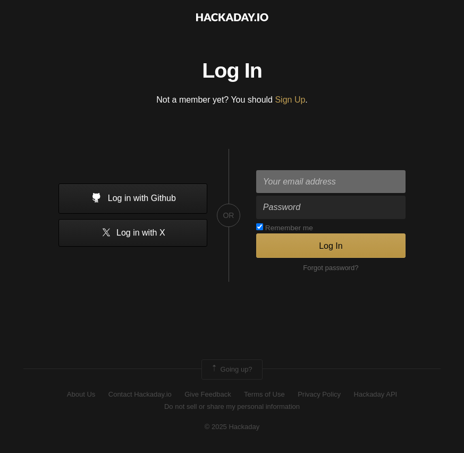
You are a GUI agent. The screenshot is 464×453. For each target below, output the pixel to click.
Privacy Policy (319, 394)
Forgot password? (330, 268)
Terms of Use (264, 394)
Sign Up (290, 99)
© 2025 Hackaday (232, 427)
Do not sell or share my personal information (232, 406)
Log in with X (133, 233)
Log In (330, 245)
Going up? (231, 369)
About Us (81, 394)
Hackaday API (376, 394)
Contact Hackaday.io (140, 394)
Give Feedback (207, 394)
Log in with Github (133, 198)
